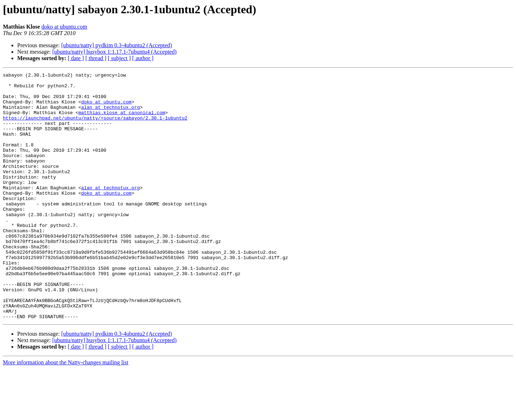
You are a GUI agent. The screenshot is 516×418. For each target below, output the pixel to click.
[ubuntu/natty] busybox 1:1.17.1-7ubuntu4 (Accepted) (114, 52)
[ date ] (76, 58)
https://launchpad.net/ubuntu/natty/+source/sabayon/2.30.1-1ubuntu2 (95, 127)
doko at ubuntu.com (64, 27)
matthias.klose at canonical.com (121, 121)
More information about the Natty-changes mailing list (65, 412)
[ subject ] (119, 58)
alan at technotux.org (110, 114)
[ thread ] (95, 58)
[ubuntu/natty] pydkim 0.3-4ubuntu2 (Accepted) (116, 45)
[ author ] (143, 58)
